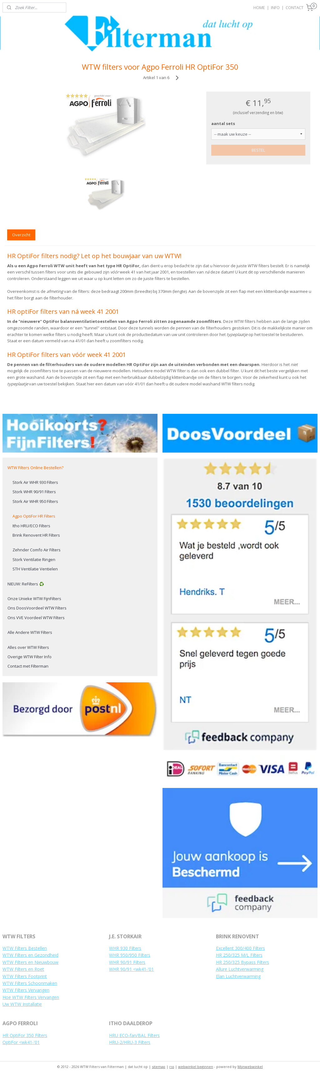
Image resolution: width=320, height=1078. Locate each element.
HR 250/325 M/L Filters (239, 955)
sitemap (158, 1066)
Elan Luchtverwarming (238, 976)
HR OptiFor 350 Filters (24, 1035)
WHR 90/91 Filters (127, 962)
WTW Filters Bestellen (24, 948)
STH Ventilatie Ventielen (35, 569)
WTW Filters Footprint (24, 976)
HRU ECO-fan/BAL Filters (134, 1035)
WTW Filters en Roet (23, 969)
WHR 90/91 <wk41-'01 (131, 969)
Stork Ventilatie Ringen (33, 559)
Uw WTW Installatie (22, 1004)
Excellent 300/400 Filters (240, 948)
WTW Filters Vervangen (25, 990)
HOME (259, 7)
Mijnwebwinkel (250, 1066)
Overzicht (21, 235)
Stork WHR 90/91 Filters (34, 491)
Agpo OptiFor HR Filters (33, 516)
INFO (275, 7)
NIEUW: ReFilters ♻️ (26, 584)
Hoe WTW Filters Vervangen (30, 997)
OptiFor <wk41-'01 (21, 1042)
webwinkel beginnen (195, 1066)
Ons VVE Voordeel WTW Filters (36, 617)
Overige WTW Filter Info (30, 656)
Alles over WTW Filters (28, 647)
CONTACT (294, 7)
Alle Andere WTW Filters (30, 632)
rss (171, 1066)
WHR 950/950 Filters (129, 955)
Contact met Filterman (28, 666)
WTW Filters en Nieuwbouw (30, 962)
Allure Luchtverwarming (239, 969)
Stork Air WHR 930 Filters (35, 482)
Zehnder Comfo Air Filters (36, 550)
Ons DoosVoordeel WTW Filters (37, 608)
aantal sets (223, 123)
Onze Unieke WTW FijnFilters (34, 598)
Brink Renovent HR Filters (36, 535)
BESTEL (258, 150)
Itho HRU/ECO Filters (31, 526)
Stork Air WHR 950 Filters (35, 501)
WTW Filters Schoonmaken (29, 983)
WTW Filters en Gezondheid (30, 955)
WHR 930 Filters (125, 948)
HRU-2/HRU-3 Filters (129, 1042)
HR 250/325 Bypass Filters (242, 962)
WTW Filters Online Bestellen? (35, 467)
